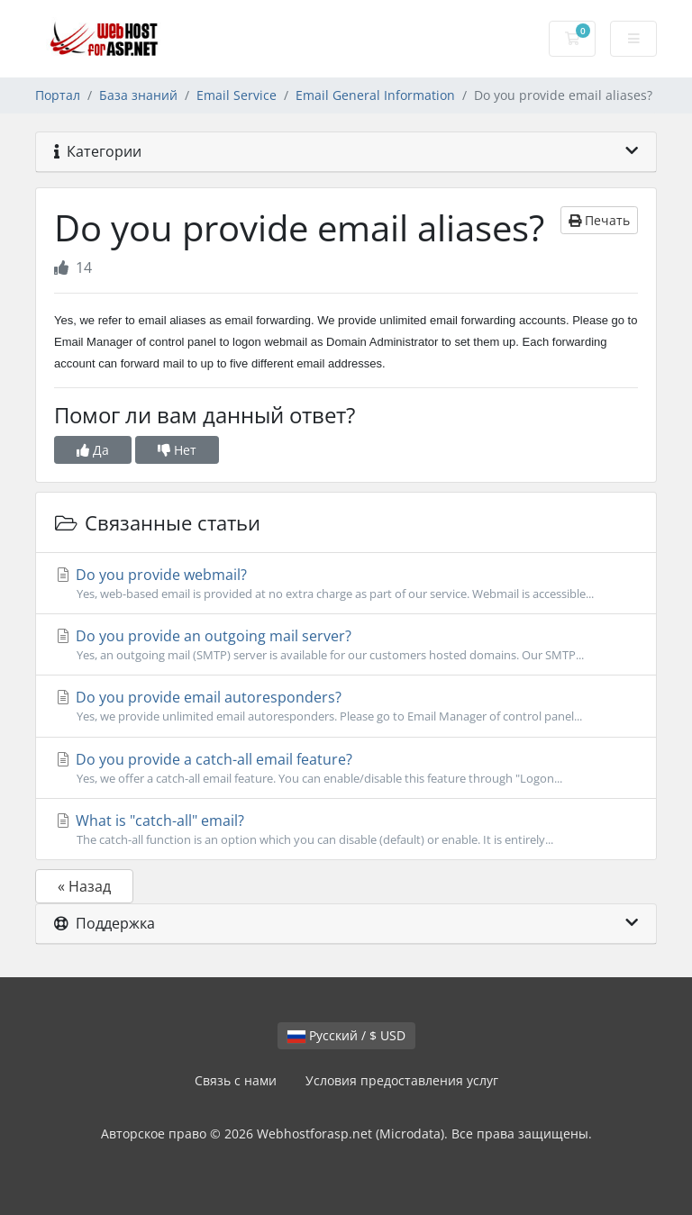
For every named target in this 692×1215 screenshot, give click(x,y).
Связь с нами (236, 1080)
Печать (599, 220)
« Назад (84, 886)
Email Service (236, 95)
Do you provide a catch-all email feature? (346, 768)
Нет (177, 449)
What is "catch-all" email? (346, 829)
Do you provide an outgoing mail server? (346, 645)
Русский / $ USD (346, 1035)
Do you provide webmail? (346, 584)
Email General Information (375, 95)
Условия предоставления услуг (401, 1080)
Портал (57, 95)
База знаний (138, 95)
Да (93, 449)
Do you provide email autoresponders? (346, 706)
